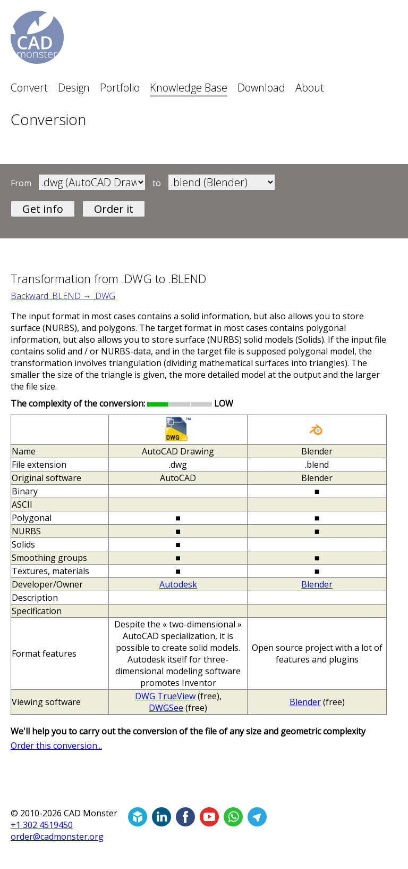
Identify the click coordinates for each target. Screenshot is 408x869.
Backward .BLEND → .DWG (63, 296)
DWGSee (166, 708)
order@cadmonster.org (57, 836)
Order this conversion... (56, 745)
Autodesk (178, 584)
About (309, 87)
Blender (317, 584)
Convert (29, 87)
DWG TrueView (165, 696)
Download (261, 87)
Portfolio (120, 87)
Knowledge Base (188, 87)
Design (74, 87)
